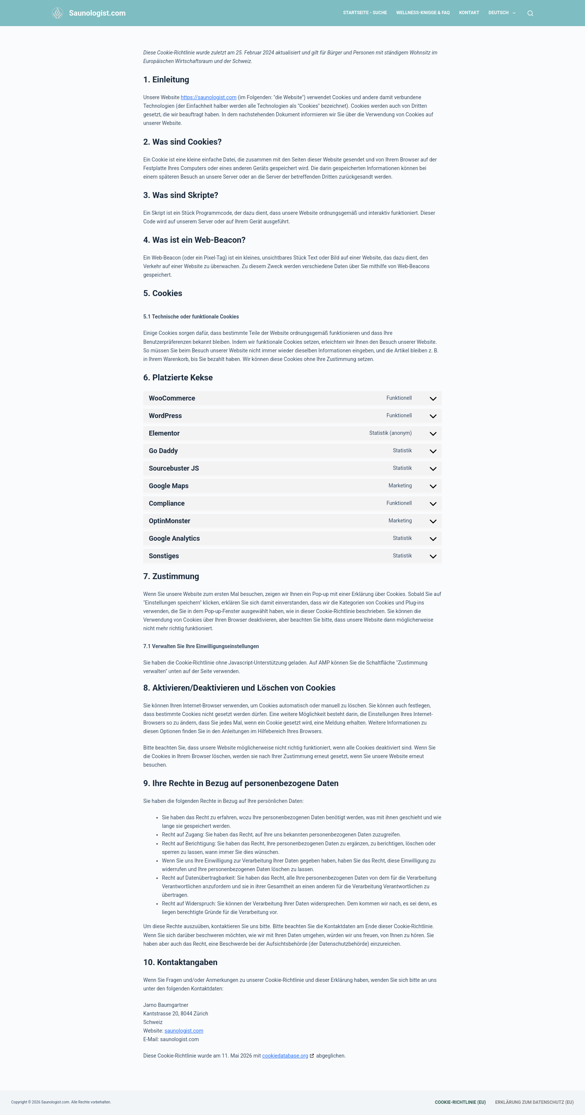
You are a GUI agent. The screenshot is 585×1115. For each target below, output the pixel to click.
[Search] (530, 13)
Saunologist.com (97, 13)
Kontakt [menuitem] (469, 12)
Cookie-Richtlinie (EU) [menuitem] (460, 1102)
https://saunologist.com (209, 97)
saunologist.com (184, 1031)
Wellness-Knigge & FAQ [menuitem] (423, 12)
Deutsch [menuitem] (504, 13)
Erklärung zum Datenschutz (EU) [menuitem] (534, 1102)
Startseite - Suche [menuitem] (365, 12)
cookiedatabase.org (285, 1056)
